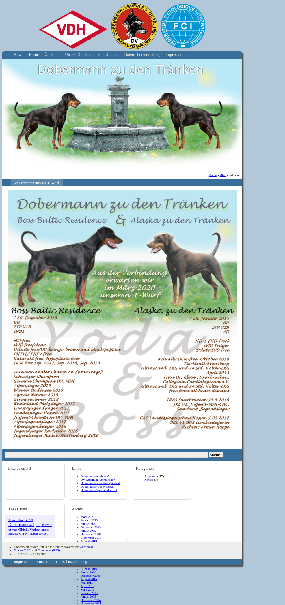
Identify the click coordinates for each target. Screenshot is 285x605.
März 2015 (87, 589)
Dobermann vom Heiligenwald (100, 483)
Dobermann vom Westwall (97, 486)
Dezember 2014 (91, 600)
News (18, 54)
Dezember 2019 (91, 527)
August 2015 (89, 579)
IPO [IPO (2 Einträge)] (43, 525)
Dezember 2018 (91, 534)
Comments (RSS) (49, 550)
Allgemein (151, 476)
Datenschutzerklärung (142, 54)
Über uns (51, 54)
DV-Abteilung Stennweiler (98, 479)
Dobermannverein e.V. (95, 476)
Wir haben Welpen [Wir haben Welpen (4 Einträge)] (36, 533)
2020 (223, 175)
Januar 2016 (88, 572)
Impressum (174, 54)
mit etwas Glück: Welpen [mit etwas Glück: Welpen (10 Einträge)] (30, 527)
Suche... (216, 455)
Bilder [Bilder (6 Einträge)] (28, 520)
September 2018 (91, 537)
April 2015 (87, 586)
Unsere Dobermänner (82, 54)
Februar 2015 (89, 593)
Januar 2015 (88, 596)
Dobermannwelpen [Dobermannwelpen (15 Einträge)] (24, 524)
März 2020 (87, 516)
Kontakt (111, 54)
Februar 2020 (89, 520)
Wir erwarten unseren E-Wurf (36, 183)
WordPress (86, 546)
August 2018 (89, 541)
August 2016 (89, 568)
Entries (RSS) (22, 550)
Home (34, 54)
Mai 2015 (87, 582)
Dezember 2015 (91, 575)
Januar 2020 (88, 523)
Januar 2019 (88, 530)
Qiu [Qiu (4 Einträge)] (21, 533)
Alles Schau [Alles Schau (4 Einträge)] (16, 520)
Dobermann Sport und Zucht (99, 490)
